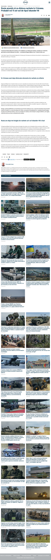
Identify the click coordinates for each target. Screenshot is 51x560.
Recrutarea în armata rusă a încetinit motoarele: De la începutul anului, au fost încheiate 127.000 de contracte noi (13, 482)
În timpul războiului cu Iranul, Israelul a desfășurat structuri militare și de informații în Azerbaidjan (12, 350)
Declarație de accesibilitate (43, 555)
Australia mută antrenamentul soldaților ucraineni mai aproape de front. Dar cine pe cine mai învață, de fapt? (38, 350)
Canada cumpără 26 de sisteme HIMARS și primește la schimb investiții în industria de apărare (11, 371)
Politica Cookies (16, 555)
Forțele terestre (10, 6)
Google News (12, 159)
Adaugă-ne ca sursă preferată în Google (11, 47)
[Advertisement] (38, 233)
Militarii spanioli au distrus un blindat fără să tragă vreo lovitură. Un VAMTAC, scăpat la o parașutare (12, 502)
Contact (34, 555)
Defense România (4, 6)
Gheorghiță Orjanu (9, 14)
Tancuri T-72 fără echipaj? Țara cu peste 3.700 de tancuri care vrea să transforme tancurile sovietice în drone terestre (12, 238)
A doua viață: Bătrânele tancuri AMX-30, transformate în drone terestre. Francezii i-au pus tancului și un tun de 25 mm (12, 283)
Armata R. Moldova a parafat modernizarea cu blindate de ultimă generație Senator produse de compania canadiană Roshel (12, 216)
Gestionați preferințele (26, 555)
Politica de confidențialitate (5, 555)
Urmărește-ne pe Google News (28, 47)
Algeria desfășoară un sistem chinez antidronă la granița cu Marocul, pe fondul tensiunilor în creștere (37, 524)
